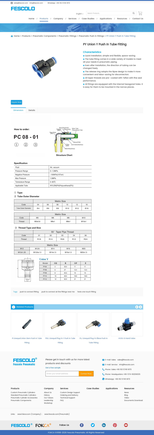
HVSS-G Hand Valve (127, 338)
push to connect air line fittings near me (58, 292)
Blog (126, 395)
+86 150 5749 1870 (63, 3)
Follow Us (64, 425)
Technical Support (67, 398)
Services (72, 19)
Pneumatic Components (44, 36)
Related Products (25, 307)
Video (126, 398)
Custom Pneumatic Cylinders (23, 392)
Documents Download (133, 400)
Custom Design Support (70, 392)
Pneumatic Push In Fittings (91, 36)
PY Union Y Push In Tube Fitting (120, 36)
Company (58, 19)
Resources (122, 19)
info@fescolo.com (36, 3)
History (47, 395)
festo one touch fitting (86, 292)
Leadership (48, 400)
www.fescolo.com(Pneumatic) (57, 414)
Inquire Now (16, 102)
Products (44, 19)
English (79, 14)
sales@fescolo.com (21, 3)
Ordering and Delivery (69, 395)
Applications (106, 19)
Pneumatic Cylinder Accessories (24, 398)
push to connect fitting (29, 292)
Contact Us (137, 19)
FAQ (62, 400)
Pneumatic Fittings (67, 36)
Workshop (48, 403)
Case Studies (88, 19)
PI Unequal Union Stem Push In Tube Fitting (27, 340)
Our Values (48, 398)
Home (31, 19)
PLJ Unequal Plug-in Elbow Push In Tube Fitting (94, 340)
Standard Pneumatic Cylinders (23, 395)
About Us (47, 392)
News (126, 392)
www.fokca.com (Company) (29, 414)
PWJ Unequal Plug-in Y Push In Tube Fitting (60, 340)
